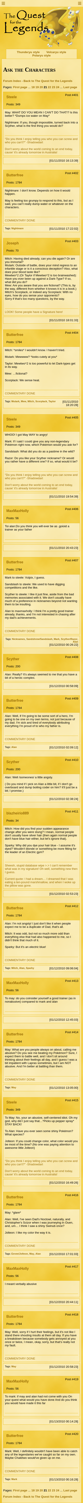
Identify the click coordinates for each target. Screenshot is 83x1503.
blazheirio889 (17, 813)
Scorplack (41, 401)
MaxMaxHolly (17, 511)
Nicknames (18, 639)
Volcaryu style (56, 52)
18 (33, 87)
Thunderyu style (28, 52)
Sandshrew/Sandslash (39, 639)
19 (37, 87)
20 (41, 87)
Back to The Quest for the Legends (47, 81)
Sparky (30, 968)
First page (20, 87)
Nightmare (18, 228)
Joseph (12, 243)
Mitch (30, 401)
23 (53, 87)
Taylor (52, 401)
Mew (23, 401)
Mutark (15, 401)
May (14, 1087)
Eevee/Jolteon (20, 1253)
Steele (11, 97)
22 (49, 87)
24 (57, 87)
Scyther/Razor (69, 639)
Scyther (12, 659)
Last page (70, 87)
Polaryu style (41, 55)
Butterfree (14, 175)
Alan (75, 641)
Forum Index (12, 81)
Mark (57, 639)
